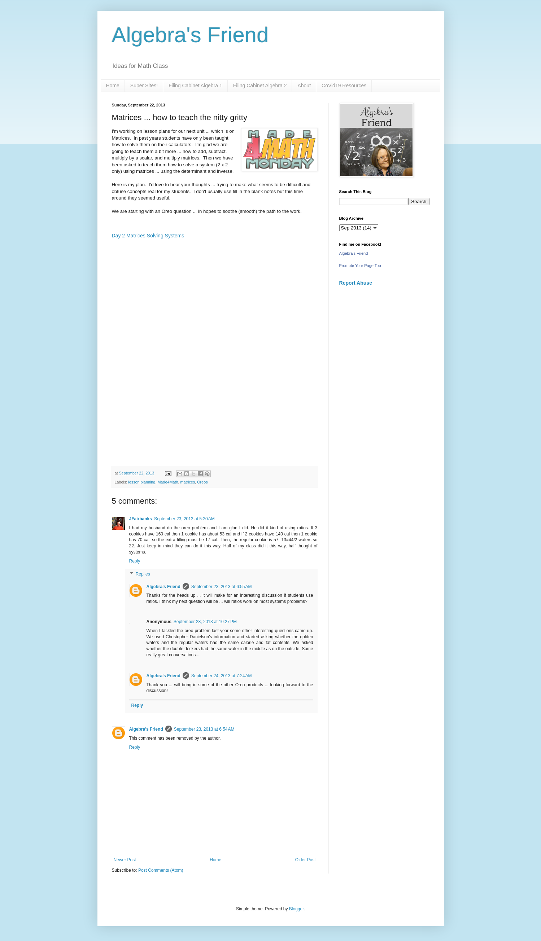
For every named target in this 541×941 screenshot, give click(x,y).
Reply (134, 561)
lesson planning (141, 482)
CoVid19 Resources (344, 85)
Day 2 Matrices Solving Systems (148, 235)
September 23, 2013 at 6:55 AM (221, 586)
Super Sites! (144, 85)
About (304, 85)
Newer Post (125, 859)
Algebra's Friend (190, 35)
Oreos (202, 482)
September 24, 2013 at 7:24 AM (221, 675)
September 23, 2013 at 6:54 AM (204, 729)
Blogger (296, 908)
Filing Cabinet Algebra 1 (195, 85)
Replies (143, 574)
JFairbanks (140, 518)
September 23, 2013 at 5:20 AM (184, 518)
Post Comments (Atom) (160, 870)
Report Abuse (355, 283)
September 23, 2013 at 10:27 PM (205, 621)
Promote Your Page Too (360, 265)
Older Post (305, 859)
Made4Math (167, 482)
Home (112, 85)
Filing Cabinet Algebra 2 (260, 85)
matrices (187, 482)
